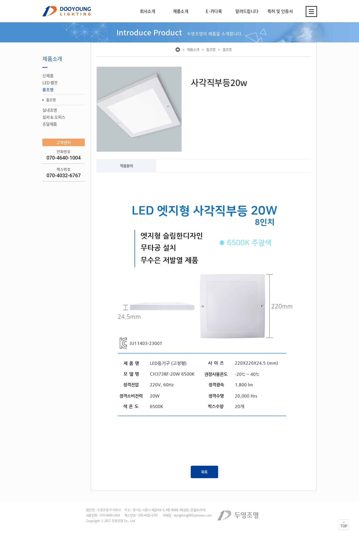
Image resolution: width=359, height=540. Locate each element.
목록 (204, 472)
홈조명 (51, 99)
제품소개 (193, 49)
